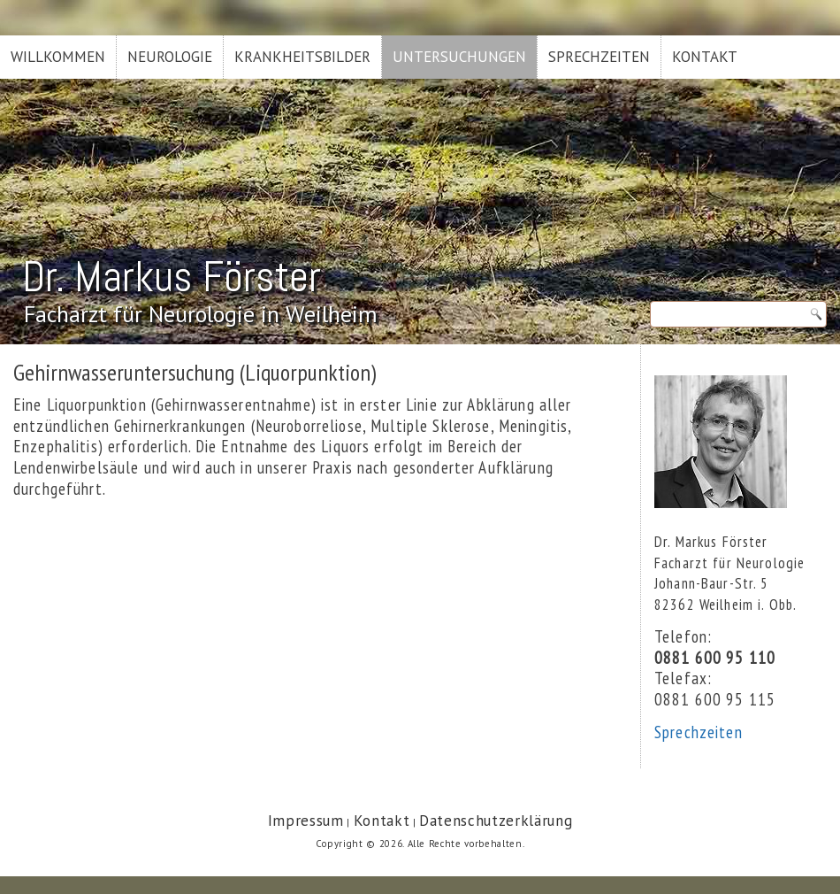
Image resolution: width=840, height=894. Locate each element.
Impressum (306, 820)
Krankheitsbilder (302, 56)
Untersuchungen (459, 56)
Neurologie (169, 56)
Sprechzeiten (599, 56)
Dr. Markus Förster (171, 277)
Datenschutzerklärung (495, 820)
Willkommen (58, 56)
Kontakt (704, 56)
